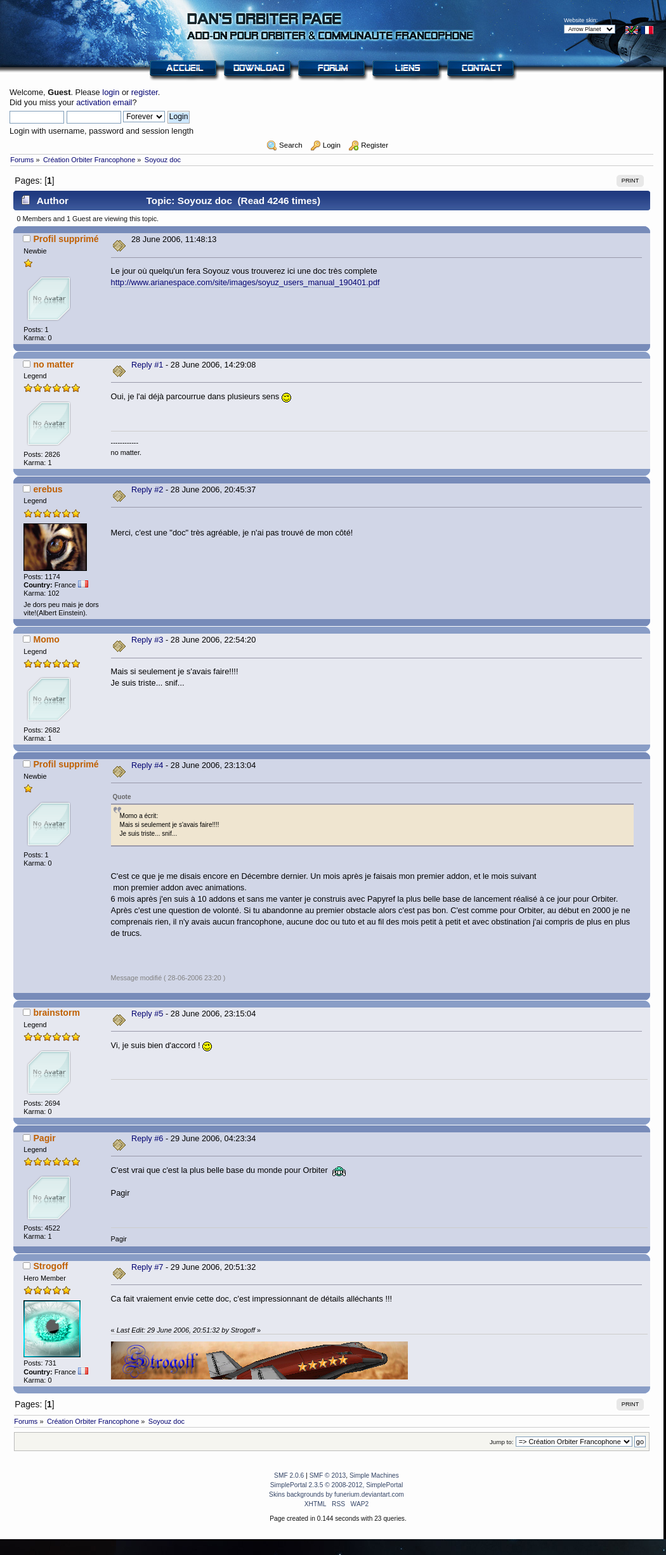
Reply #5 (147, 1013)
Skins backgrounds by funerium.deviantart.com (336, 1494)
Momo (46, 639)
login (110, 92)
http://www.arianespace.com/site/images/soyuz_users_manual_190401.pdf (245, 282)
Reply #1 (147, 364)
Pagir (44, 1138)
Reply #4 (147, 765)
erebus (47, 489)
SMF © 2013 (328, 1475)
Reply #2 (147, 489)
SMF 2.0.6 (289, 1475)
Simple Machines (374, 1475)
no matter (53, 364)
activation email (104, 102)
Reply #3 (147, 639)
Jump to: (502, 1441)
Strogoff (50, 1266)
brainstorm (56, 1013)
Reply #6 (147, 1138)
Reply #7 (147, 1267)
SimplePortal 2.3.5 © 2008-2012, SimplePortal (336, 1484)
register (144, 92)
